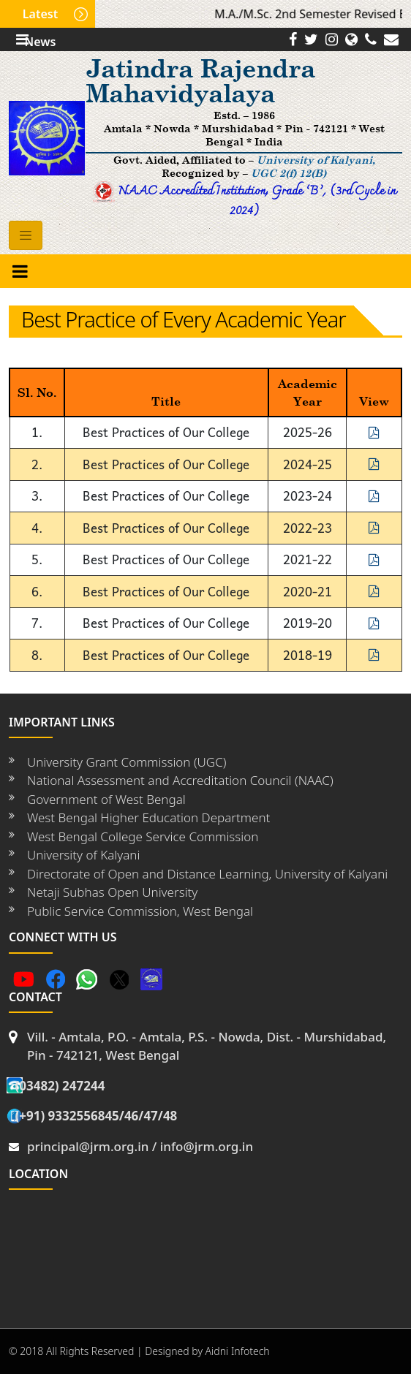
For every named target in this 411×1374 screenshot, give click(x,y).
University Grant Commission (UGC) (126, 762)
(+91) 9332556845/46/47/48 (96, 1115)
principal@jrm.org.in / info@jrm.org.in (140, 1146)
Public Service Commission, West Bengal (140, 911)
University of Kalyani (83, 854)
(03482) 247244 (60, 1085)
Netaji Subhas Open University (112, 892)
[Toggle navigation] (25, 235)
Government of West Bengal (106, 799)
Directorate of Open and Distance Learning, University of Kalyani (207, 873)
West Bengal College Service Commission (142, 836)
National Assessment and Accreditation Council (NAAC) (180, 780)
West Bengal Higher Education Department (148, 817)
